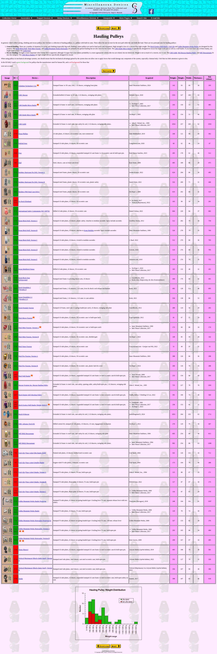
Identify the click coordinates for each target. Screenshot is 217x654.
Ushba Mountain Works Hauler (188, 47)
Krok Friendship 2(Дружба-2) (25, 289)
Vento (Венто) (23, 550)
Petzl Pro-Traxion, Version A (28, 356)
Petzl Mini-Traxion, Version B (29, 337)
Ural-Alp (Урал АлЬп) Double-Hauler (31, 463)
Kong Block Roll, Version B (28, 230)
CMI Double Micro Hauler (28, 105)
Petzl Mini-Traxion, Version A (29, 328)
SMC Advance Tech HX (27, 424)
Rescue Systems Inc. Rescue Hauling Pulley (33, 385)
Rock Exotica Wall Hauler (159, 47)
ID (15, 78)
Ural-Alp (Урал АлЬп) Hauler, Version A (32, 472)
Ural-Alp (172, 47)
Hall (20, 163)
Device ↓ (35, 78)
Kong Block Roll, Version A (28, 221)
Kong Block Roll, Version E (28, 259)
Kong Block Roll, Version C (28, 240)
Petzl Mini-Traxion (34, 49)
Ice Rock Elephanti (25, 201)
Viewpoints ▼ (109, 18)
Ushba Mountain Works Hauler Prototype (32, 501)
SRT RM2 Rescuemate (26, 434)
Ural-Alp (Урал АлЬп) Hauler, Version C (32, 492)
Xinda (21, 579)
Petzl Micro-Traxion (25, 318)
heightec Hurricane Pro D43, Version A (32, 172)
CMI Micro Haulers (28, 55)
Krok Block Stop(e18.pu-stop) (24, 279)
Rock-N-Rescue (24, 414)
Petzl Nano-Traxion (25, 347)
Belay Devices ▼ (64, 18)
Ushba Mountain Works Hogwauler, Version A (34, 529)
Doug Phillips (23, 134)
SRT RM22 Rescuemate (27, 443)
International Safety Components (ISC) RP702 (34, 211)
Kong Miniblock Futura (26, 269)
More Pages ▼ (125, 18)
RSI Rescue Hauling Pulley (187, 53)
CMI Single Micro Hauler (123, 49)
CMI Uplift (173, 53)
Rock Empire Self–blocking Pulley (30, 395)
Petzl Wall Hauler (24, 376)
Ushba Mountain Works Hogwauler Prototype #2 (35, 521)
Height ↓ (181, 78)
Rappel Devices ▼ (45, 18)
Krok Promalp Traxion (26, 308)
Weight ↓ (173, 78)
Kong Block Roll (21, 49)
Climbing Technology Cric (29, 86)
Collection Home (9, 18)
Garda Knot (27, 51)
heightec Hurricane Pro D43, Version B (32, 182)
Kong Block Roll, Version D (28, 250)
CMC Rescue (23, 95)
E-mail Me (155, 18)
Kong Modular (89, 230)
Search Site (142, 18)
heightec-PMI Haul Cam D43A (29, 192)
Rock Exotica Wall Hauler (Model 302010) (33, 405)
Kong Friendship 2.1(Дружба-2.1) (25, 298)
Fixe (20, 153)
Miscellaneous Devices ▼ (88, 18)
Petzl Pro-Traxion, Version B (28, 366)
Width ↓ (189, 78)
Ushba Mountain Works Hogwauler (56, 49)
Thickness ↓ (198, 78)
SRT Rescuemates (206, 53)
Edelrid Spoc (23, 143)
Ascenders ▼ (27, 18)
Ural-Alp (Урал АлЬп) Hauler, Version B (32, 482)
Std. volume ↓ (209, 78)
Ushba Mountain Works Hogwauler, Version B (34, 538)
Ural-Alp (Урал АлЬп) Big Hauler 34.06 (32, 453)
